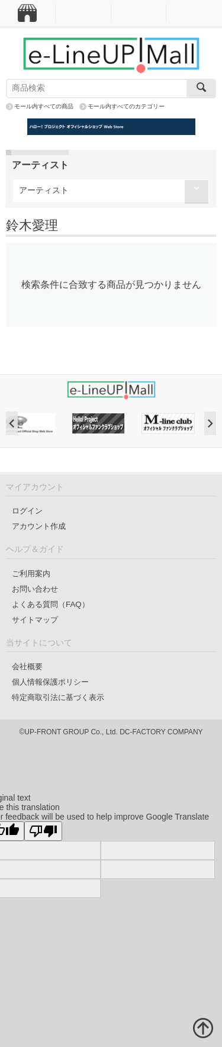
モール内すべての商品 (43, 106)
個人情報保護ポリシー (50, 681)
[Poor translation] (43, 831)
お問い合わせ (35, 588)
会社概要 (27, 666)
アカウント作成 (39, 526)
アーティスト (44, 190)
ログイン (27, 510)
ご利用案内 (31, 573)
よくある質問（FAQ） (50, 604)
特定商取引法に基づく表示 (58, 697)
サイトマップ (35, 619)
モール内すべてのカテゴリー (126, 106)
